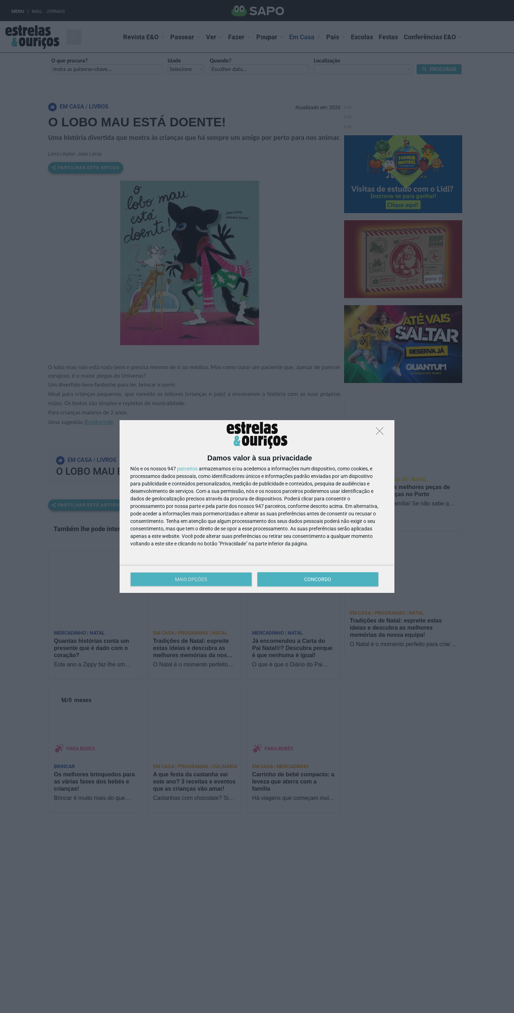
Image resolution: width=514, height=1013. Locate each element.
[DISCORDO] (381, 433)
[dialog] (257, 506)
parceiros (187, 468)
